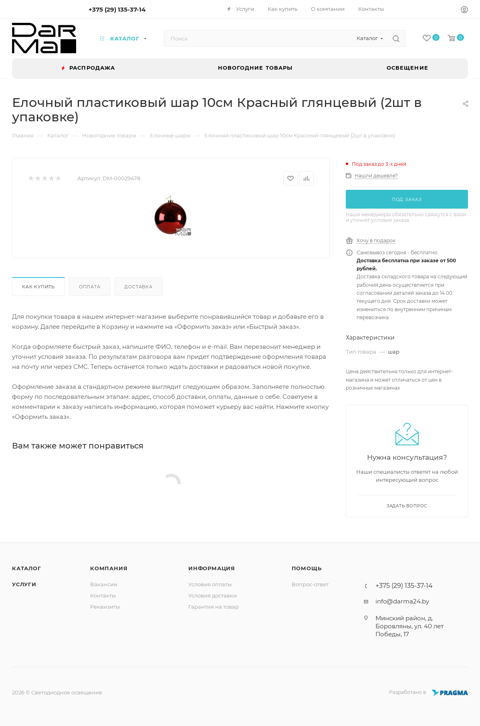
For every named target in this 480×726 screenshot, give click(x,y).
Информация (211, 568)
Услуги (24, 584)
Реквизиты (105, 606)
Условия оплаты (210, 584)
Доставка (138, 287)
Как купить (38, 287)
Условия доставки (212, 595)
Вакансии (103, 584)
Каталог (26, 568)
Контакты (103, 595)
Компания (108, 568)
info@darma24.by (402, 601)
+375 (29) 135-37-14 (117, 9)
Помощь (307, 568)
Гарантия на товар (213, 606)
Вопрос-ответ (310, 584)
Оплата (90, 287)
